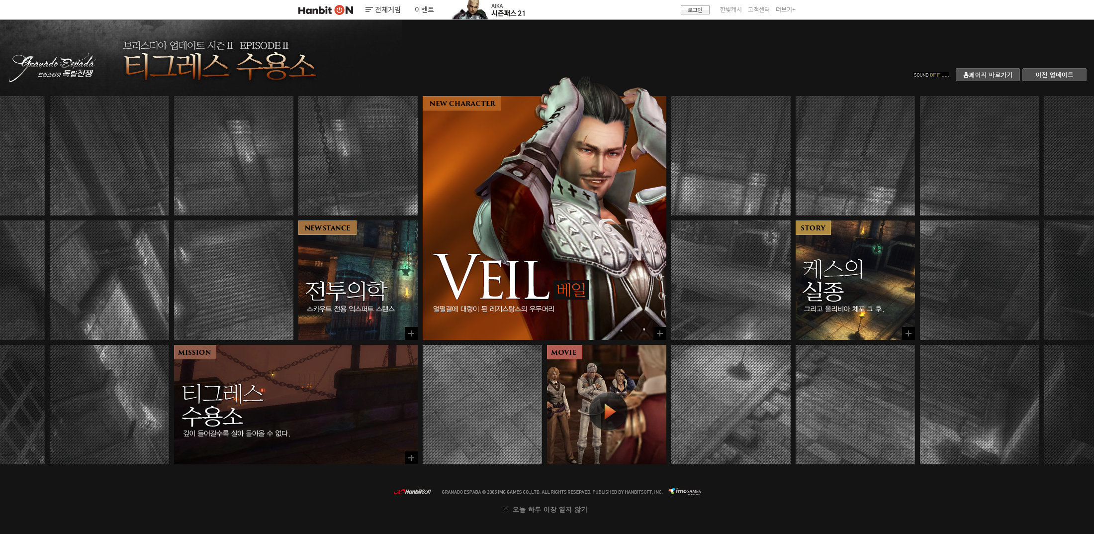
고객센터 (759, 9)
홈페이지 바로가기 (987, 74)
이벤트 (424, 10)
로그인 (695, 9)
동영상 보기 (606, 404)
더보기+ (786, 9)
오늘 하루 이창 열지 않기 (549, 509)
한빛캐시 (731, 9)
